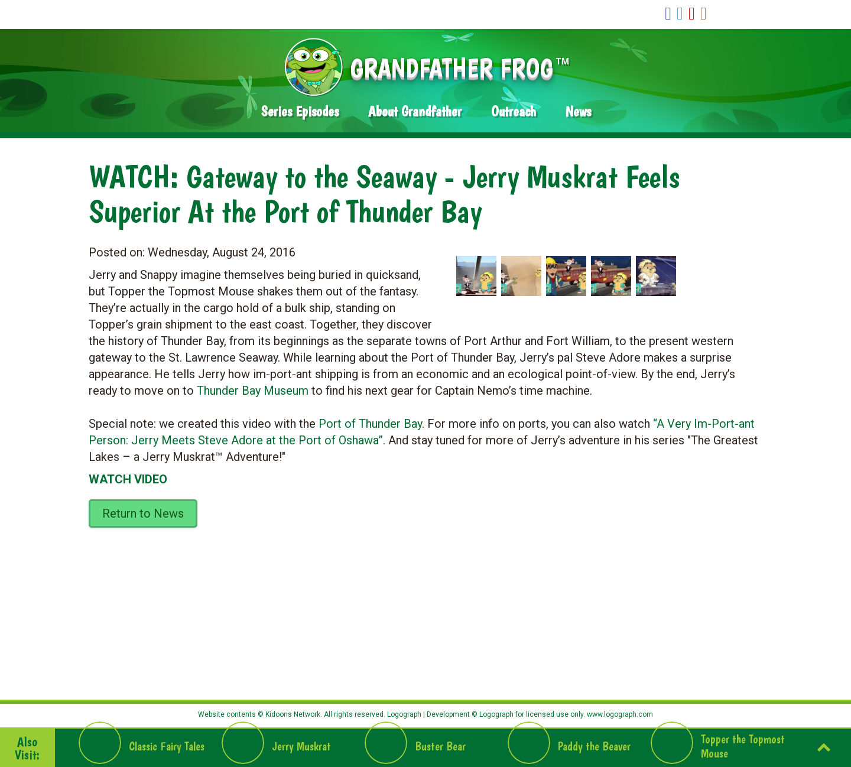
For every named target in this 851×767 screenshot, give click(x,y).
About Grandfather (415, 111)
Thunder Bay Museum (252, 391)
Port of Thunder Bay (370, 424)
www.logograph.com (619, 714)
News (578, 111)
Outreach (513, 111)
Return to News (143, 513)
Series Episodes (300, 111)
